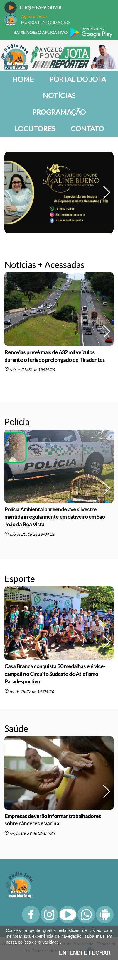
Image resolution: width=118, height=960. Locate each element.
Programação (59, 112)
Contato (87, 128)
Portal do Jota (77, 79)
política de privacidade (38, 942)
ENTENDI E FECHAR (85, 953)
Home (23, 79)
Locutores (34, 128)
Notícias (59, 95)
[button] (107, 192)
